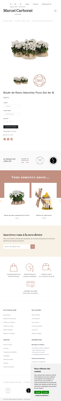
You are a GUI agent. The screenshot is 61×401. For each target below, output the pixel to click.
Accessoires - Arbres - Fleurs (22, 21)
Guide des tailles (8, 134)
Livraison (6, 348)
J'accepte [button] (38, 392)
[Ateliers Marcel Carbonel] (17, 10)
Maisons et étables (9, 333)
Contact (27, 4)
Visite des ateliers (37, 326)
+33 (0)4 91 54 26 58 (47, 276)
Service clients (7, 344)
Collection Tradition (9, 322)
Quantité (5, 118)
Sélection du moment (9, 318)
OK (32, 246)
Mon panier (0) (46, 4)
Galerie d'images (37, 333)
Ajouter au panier (10, 126)
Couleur (5, 102)
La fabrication (36, 318)
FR (10, 4)
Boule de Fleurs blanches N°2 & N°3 (16, 215)
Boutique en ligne (7, 21)
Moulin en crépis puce (44, 215)
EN (15, 4)
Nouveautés (6, 315)
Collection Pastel (8, 326)
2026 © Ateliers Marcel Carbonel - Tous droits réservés (19, 399)
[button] (20, 4)
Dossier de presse (8, 367)
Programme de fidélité (10, 352)
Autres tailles (7, 110)
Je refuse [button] (45, 392)
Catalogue (6, 356)
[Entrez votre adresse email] (16, 246)
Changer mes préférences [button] (42, 395)
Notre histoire (36, 315)
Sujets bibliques (8, 329)
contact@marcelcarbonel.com (40, 354)
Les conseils (35, 322)
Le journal (34, 329)
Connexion (35, 4)
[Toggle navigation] (55, 10)
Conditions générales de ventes (12, 382)
